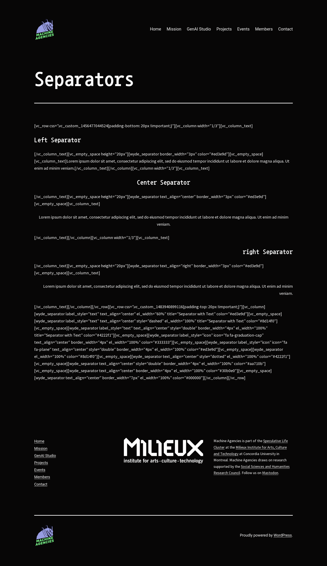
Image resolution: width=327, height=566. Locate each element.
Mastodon (270, 472)
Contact (285, 29)
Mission (174, 29)
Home (155, 29)
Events (243, 29)
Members (264, 29)
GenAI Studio (199, 29)
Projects (224, 29)
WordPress (283, 535)
